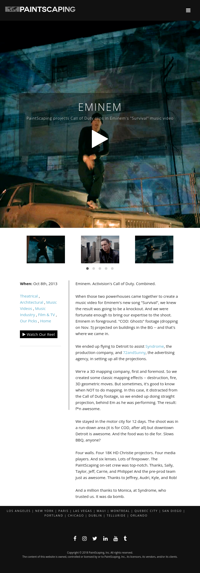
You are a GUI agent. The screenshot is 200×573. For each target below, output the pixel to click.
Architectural (31, 302)
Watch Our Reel (39, 334)
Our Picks (28, 320)
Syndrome (154, 346)
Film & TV (46, 314)
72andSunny (134, 352)
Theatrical (29, 296)
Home (45, 320)
